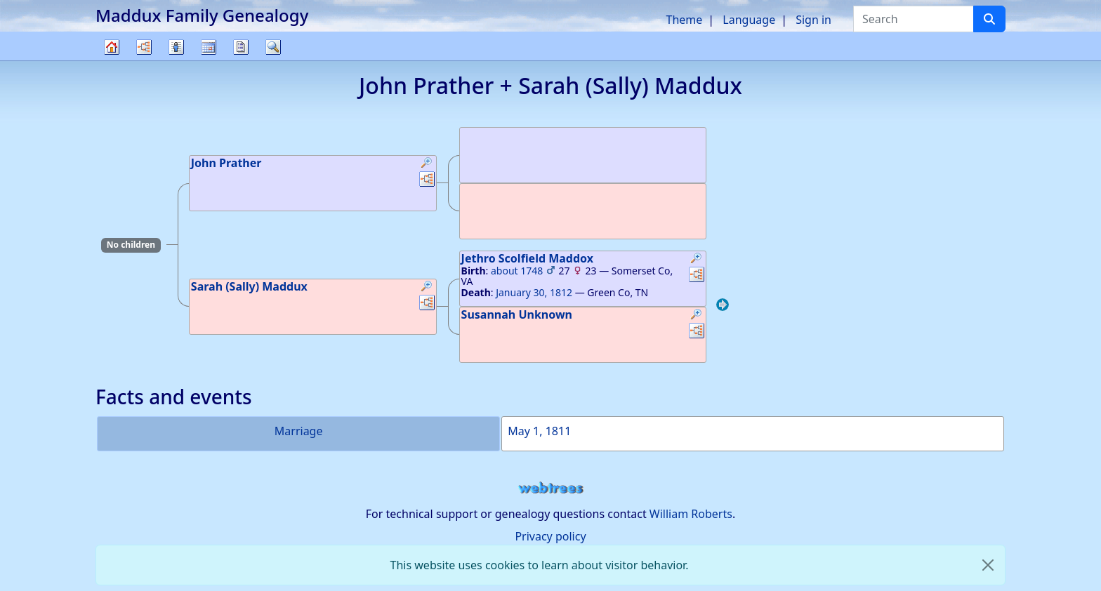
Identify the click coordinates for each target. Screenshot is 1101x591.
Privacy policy (550, 536)
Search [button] (273, 47)
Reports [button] (241, 47)
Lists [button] (176, 47)
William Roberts (691, 514)
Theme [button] (684, 19)
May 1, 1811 (539, 431)
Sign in (813, 19)
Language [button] (749, 19)
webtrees (550, 488)
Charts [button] (144, 47)
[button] (427, 164)
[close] (988, 565)
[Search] (989, 19)
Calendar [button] (208, 47)
